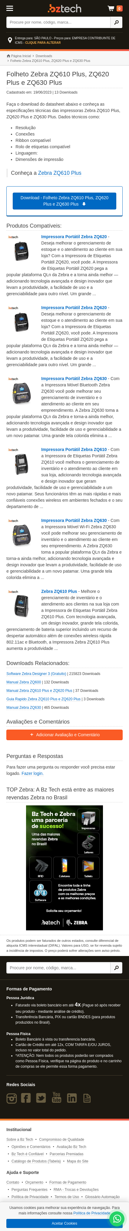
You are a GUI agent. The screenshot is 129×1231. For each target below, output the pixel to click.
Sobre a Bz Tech (19, 1139)
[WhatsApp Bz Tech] (117, 1219)
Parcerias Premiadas (66, 1154)
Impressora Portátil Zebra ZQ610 (74, 449)
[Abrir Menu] (14, 7)
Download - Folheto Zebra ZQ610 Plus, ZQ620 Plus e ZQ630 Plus (64, 200)
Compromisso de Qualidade (61, 1139)
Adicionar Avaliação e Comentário (64, 734)
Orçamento (34, 1182)
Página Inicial (18, 56)
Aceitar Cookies (64, 1223)
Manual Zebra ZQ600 (23, 682)
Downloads (44, 56)
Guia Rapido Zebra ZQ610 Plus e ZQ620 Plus (43, 699)
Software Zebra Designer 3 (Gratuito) (36, 674)
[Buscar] (58, 22)
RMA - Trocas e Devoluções (76, 1190)
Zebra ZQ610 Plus (59, 173)
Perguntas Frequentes (30, 1190)
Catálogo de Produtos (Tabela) (36, 1161)
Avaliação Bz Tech (71, 1147)
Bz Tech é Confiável (28, 1154)
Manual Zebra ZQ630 (23, 707)
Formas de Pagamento (67, 1182)
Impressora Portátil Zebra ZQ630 (74, 378)
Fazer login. (33, 773)
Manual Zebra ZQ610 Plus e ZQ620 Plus (39, 691)
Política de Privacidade (30, 1197)
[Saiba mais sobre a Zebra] (64, 867)
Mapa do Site (77, 1161)
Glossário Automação (102, 1197)
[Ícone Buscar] (116, 22)
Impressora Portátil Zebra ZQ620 (74, 236)
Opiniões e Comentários (31, 1147)
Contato (12, 1182)
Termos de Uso (67, 1197)
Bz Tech (64, 8)
